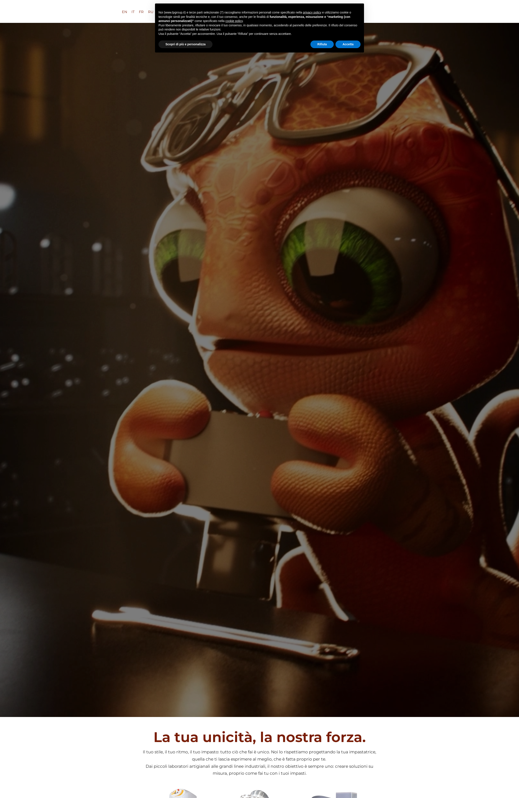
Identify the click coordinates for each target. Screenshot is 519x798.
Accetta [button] (348, 44)
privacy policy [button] (312, 12)
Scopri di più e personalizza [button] (185, 44)
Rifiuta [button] (322, 44)
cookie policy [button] (234, 21)
